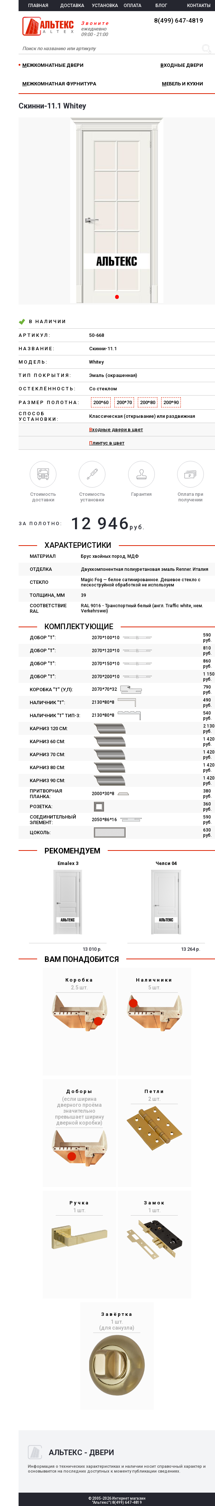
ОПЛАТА (132, 5)
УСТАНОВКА (105, 5)
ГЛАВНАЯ (38, 5)
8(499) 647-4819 (178, 20)
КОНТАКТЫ (199, 5)
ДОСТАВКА (72, 5)
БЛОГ (161, 5)
